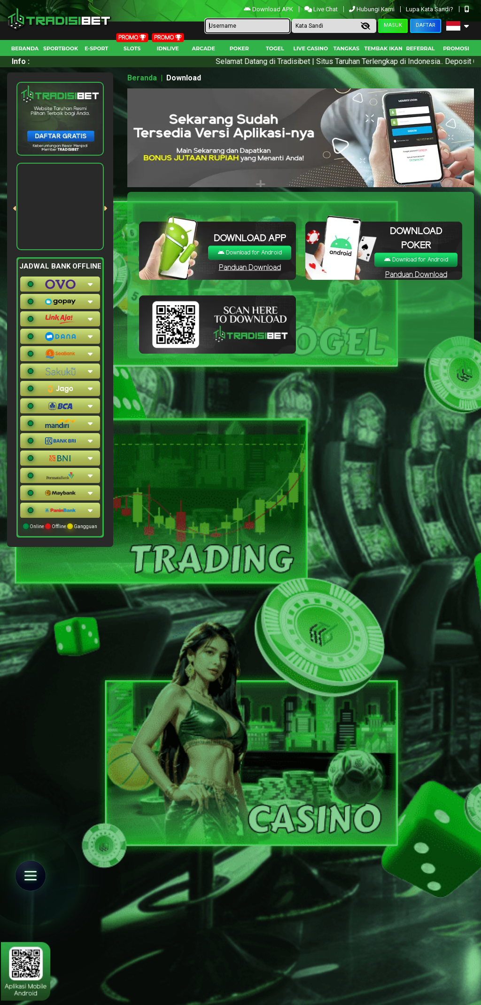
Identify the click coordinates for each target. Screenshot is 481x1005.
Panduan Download (250, 267)
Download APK (269, 9)
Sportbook (60, 48)
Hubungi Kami (372, 9)
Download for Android (250, 252)
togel (275, 48)
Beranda (25, 48)
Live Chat (321, 9)
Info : (21, 61)
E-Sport (96, 48)
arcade (203, 48)
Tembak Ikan (383, 48)
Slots (132, 48)
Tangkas (346, 48)
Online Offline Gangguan (60, 526)
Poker (239, 48)
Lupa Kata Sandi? (430, 9)
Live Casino (311, 48)
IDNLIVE (168, 48)
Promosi (456, 48)
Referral (420, 48)
